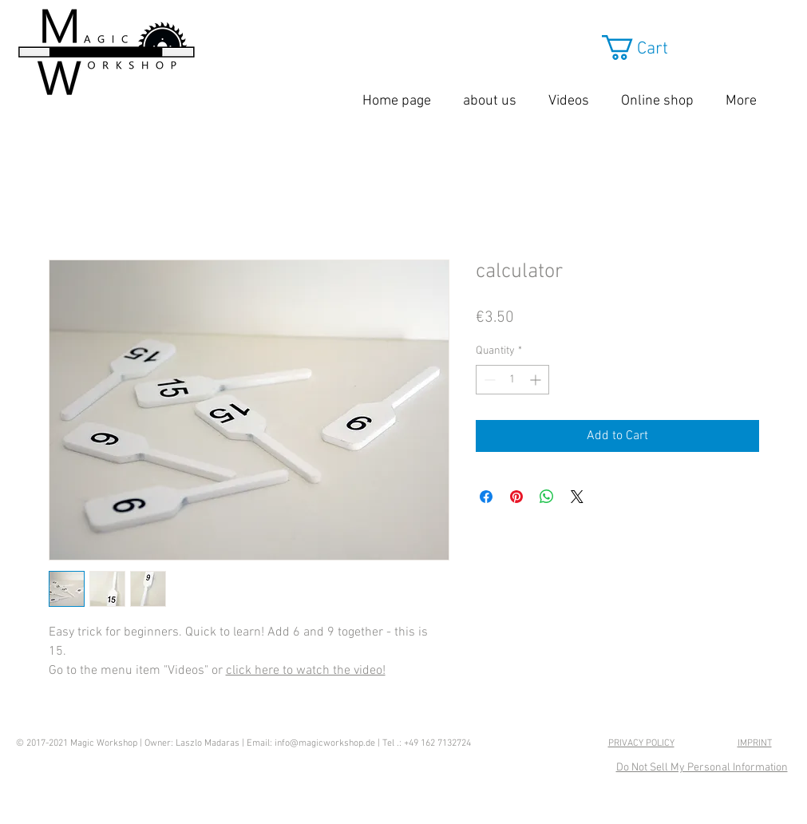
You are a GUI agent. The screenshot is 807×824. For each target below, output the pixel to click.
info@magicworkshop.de (325, 743)
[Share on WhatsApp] (546, 496)
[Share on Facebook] (486, 496)
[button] (676, 47)
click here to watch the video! (306, 671)
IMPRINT (755, 743)
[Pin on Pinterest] (516, 496)
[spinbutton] (512, 380)
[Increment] (537, 380)
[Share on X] (577, 496)
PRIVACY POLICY (641, 743)
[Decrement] (488, 380)
